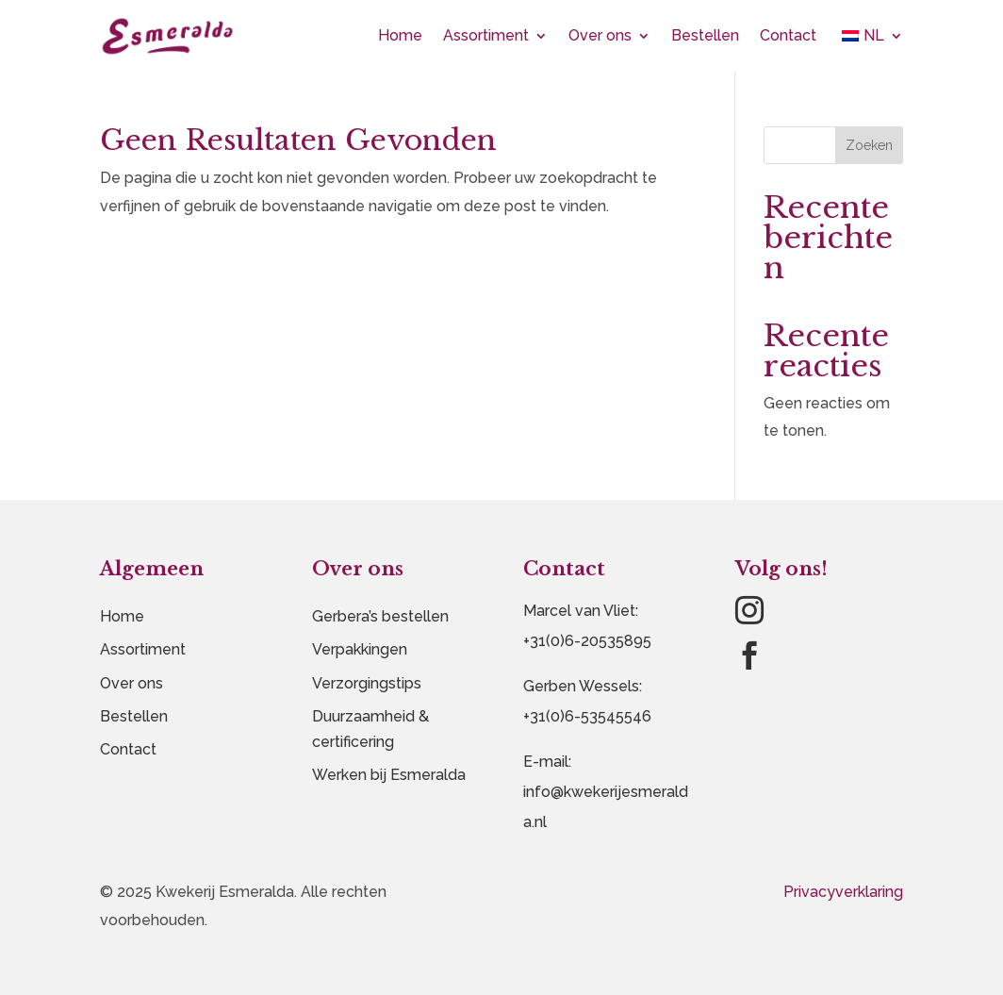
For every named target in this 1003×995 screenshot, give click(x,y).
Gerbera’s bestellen (380, 616)
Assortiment (486, 35)
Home (400, 35)
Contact (788, 35)
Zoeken (869, 145)
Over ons (600, 35)
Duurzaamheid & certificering (370, 729)
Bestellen (705, 35)
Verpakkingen (359, 649)
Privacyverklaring (843, 892)
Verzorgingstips (366, 683)
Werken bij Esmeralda (389, 775)
